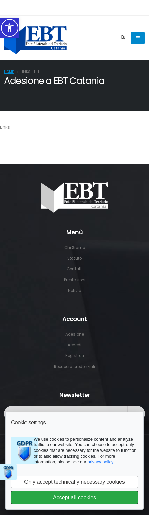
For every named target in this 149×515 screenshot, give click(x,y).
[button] (9, 28)
